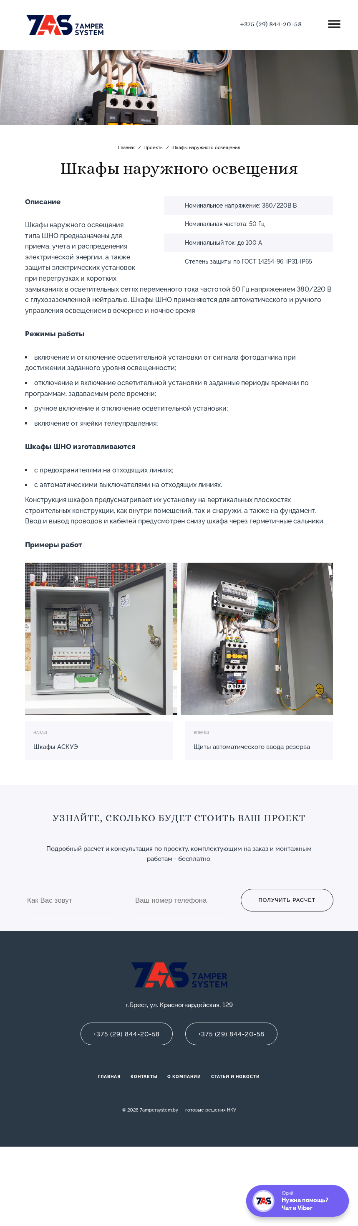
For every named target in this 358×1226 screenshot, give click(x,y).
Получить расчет (286, 900)
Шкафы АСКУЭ (55, 747)
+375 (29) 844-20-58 (271, 24)
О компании (184, 1076)
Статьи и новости (235, 1076)
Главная (109, 1076)
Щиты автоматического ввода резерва (252, 747)
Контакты (144, 1076)
